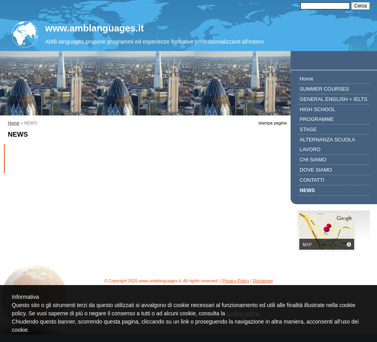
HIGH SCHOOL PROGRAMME (317, 114)
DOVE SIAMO (316, 170)
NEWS (307, 190)
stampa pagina (272, 123)
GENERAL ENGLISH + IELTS (333, 99)
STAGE (308, 129)
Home (13, 123)
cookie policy (242, 313)
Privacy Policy (235, 280)
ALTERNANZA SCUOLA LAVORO (327, 144)
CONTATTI (312, 180)
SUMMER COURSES (324, 89)
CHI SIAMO (313, 160)
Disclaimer (263, 280)
